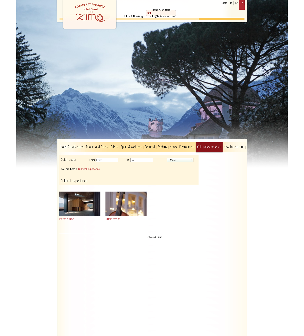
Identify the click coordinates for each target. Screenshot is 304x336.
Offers (114, 147)
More (173, 160)
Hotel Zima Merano (72, 147)
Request (150, 147)
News (173, 147)
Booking (162, 147)
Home (224, 3)
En (242, 3)
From (92, 160)
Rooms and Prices (97, 147)
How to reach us (234, 147)
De (236, 3)
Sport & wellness (131, 147)
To (128, 160)
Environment (187, 147)
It (231, 3)
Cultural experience (209, 147)
